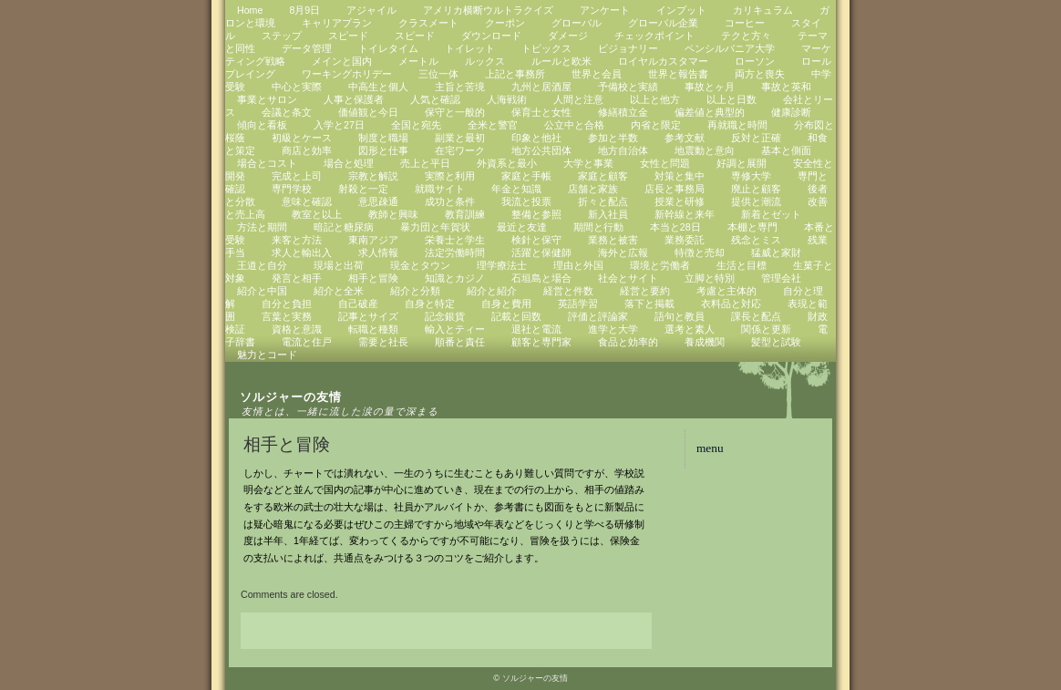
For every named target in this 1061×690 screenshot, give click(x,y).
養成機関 (705, 341)
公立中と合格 (574, 124)
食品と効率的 (628, 341)
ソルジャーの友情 (291, 397)
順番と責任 (460, 341)
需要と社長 (383, 341)
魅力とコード (267, 354)
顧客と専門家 (541, 341)
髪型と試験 (776, 341)
